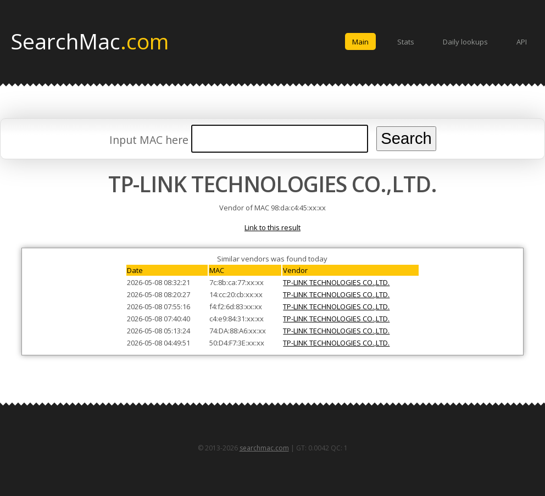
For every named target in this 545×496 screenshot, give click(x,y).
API (521, 42)
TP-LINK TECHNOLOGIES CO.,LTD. (336, 282)
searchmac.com (264, 448)
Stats (405, 42)
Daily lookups (465, 42)
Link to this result (272, 227)
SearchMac (90, 40)
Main (360, 42)
